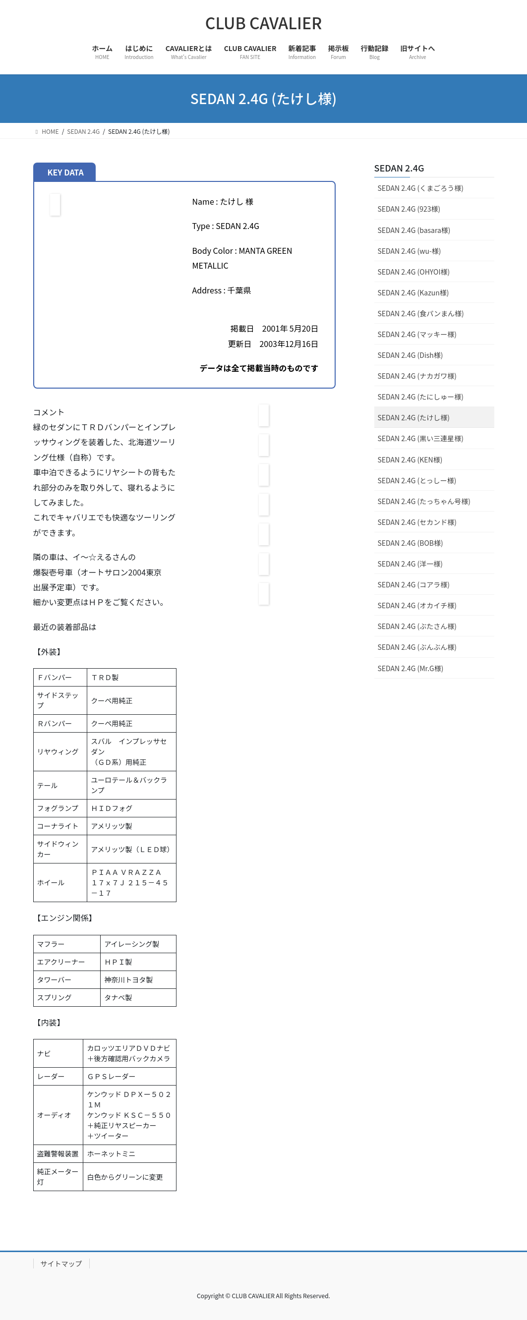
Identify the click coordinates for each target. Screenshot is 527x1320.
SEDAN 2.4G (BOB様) (410, 543)
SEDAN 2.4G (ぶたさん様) (417, 626)
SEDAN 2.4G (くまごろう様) (421, 188)
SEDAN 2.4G (399, 167)
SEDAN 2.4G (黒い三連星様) (421, 438)
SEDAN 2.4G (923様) (409, 209)
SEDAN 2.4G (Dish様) (410, 355)
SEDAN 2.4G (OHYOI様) (414, 272)
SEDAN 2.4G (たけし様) (414, 417)
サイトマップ (61, 1263)
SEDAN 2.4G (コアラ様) (414, 584)
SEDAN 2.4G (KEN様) (410, 459)
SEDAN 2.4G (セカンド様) (417, 522)
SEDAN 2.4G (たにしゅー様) (421, 397)
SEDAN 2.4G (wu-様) (409, 251)
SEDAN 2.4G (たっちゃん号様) (424, 501)
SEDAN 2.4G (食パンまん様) (421, 313)
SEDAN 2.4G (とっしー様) (417, 480)
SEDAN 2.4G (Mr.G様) (411, 668)
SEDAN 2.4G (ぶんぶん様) (417, 647)
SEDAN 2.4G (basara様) (414, 230)
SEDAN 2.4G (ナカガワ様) (417, 376)
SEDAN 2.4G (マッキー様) (417, 334)
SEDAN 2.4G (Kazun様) (413, 292)
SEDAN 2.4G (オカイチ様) (417, 605)
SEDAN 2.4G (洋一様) (410, 564)
